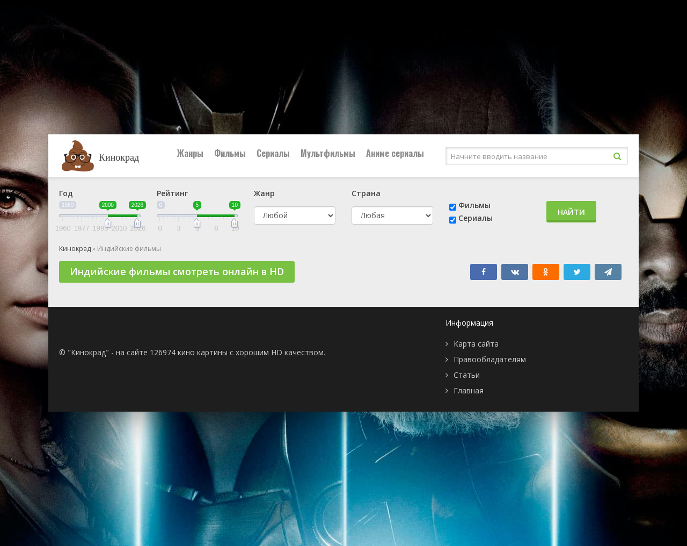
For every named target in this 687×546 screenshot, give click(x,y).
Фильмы (230, 153)
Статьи (467, 375)
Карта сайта (476, 344)
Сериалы (273, 153)
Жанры (190, 153)
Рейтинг (172, 193)
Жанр (264, 193)
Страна (366, 193)
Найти (571, 212)
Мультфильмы (328, 153)
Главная (469, 390)
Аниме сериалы (395, 153)
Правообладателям (490, 359)
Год (66, 193)
